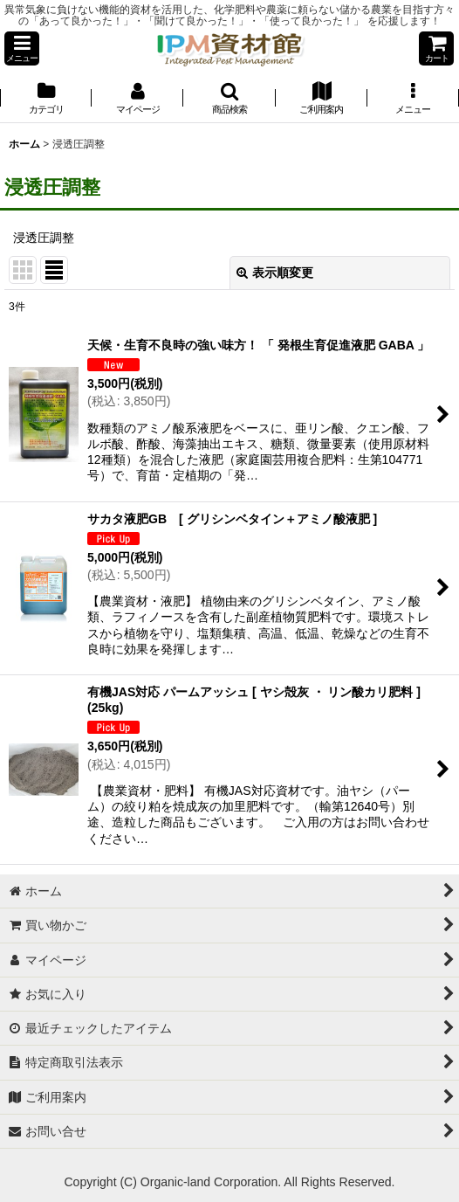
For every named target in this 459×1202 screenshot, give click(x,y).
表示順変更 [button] (274, 273)
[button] (21, 48)
